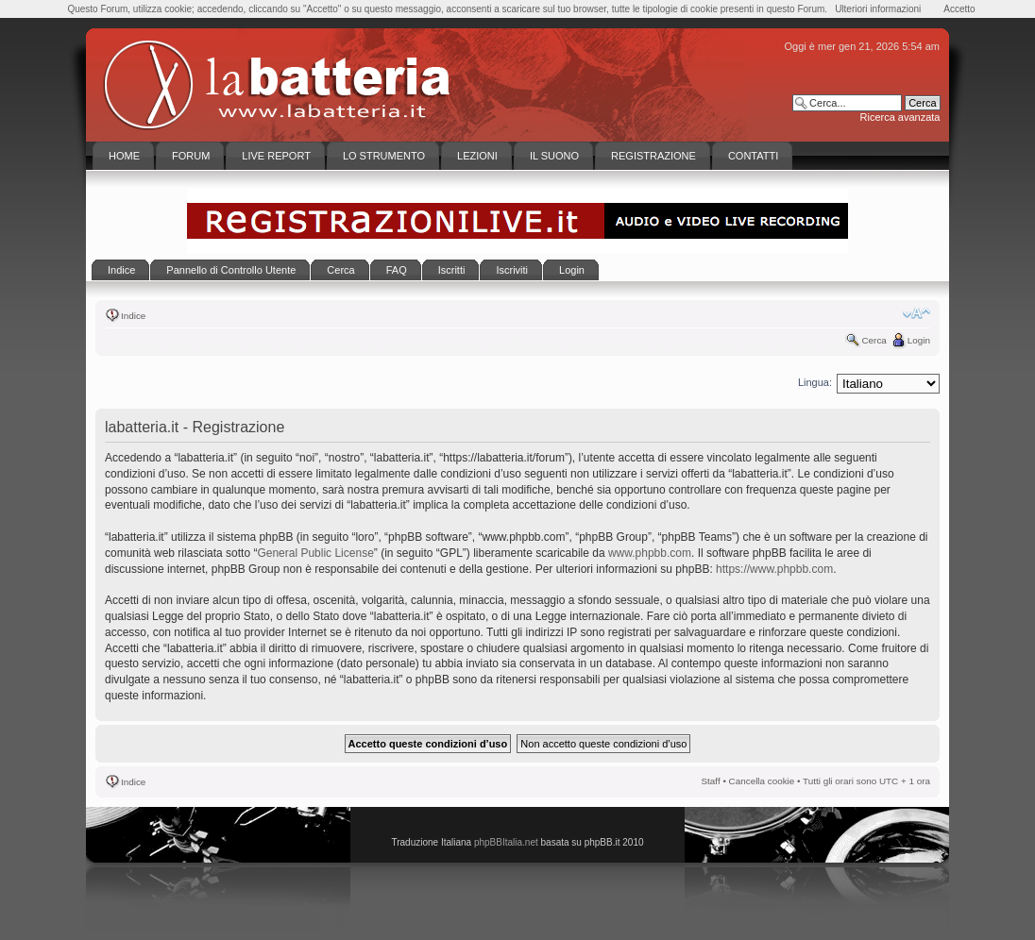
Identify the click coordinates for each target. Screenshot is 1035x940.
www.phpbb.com (649, 553)
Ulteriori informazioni (878, 9)
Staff (711, 781)
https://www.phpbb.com (774, 569)
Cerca (873, 340)
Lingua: (815, 382)
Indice (133, 316)
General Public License (315, 553)
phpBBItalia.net (506, 842)
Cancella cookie (762, 781)
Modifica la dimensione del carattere (916, 313)
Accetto (959, 9)
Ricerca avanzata (900, 117)
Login (919, 340)
